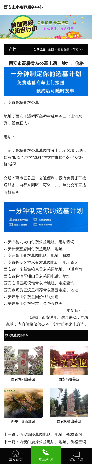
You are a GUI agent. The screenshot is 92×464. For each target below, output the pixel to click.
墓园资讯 (63, 49)
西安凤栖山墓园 (69, 421)
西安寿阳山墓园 (23, 379)
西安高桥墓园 (69, 379)
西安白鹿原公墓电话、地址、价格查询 (52, 442)
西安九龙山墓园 (23, 422)
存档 (75, 49)
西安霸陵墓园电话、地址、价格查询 (50, 434)
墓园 (51, 49)
